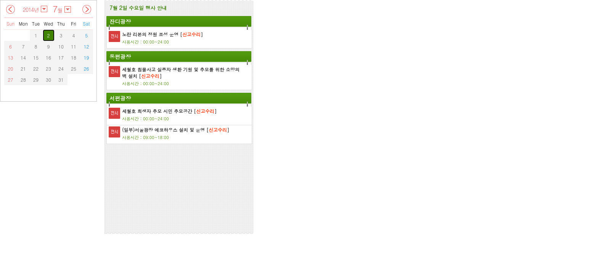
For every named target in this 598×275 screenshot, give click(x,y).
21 (23, 68)
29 (36, 79)
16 (48, 57)
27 (10, 79)
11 (73, 46)
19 (86, 57)
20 (10, 68)
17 (61, 57)
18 (73, 57)
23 (48, 68)
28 (23, 79)
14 (23, 57)
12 (86, 46)
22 (36, 68)
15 (36, 57)
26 (86, 68)
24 (61, 68)
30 (48, 79)
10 (61, 46)
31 (61, 79)
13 (10, 57)
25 (73, 68)
